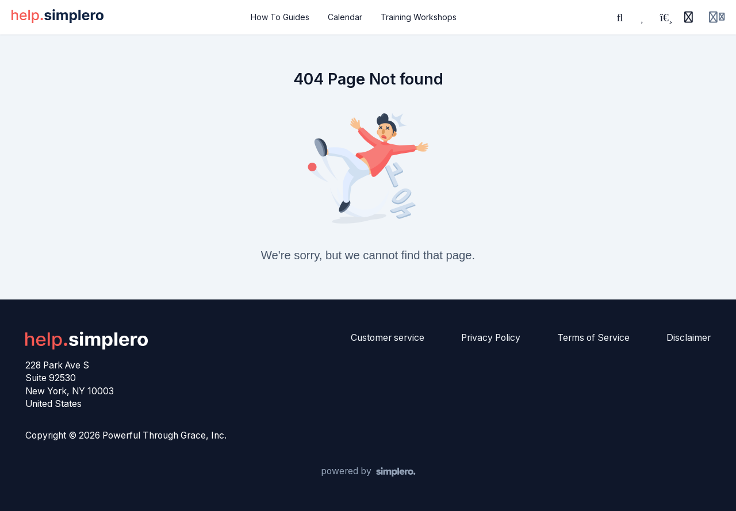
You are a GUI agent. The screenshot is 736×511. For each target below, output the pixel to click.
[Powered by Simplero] (368, 472)
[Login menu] (716, 17)
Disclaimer (688, 337)
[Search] (619, 17)
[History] (688, 17)
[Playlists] (665, 17)
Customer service (387, 337)
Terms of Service (593, 337)
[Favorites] (642, 17)
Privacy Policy (490, 337)
